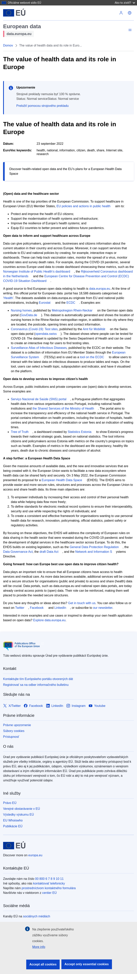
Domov (8, 45)
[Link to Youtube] (97, 706)
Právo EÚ (9, 803)
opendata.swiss (46, 333)
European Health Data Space (62, 480)
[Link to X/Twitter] (12, 706)
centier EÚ (49, 892)
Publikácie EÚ (13, 826)
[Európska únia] (14, 13)
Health (8, 298)
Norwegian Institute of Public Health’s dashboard (36, 271)
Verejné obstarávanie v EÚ (21, 808)
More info (38, 947)
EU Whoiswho (13, 820)
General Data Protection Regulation (94, 547)
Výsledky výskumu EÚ (18, 814)
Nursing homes (21, 310)
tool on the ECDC (92, 357)
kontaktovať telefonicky (49, 883)
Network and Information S (93, 551)
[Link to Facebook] (33, 706)
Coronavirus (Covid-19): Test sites (34, 329)
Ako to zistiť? (125, 2)
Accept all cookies (43, 964)
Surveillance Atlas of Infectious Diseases (39, 347)
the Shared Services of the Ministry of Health (63, 408)
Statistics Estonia (79, 431)
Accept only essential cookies (87, 964)
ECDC (70, 302)
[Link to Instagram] (76, 706)
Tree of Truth (20, 431)
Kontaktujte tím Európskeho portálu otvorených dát (38, 679)
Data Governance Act (18, 551)
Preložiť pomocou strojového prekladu (42, 105)
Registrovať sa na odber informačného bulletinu (36, 684)
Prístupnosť (11, 736)
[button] (129, 13)
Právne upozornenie (17, 725)
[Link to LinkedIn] (54, 706)
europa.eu (35, 855)
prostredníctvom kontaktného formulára (49, 888)
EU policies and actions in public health (84, 206)
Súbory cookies (13, 731)
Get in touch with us (81, 603)
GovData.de (29, 315)
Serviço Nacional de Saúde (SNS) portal (38, 399)
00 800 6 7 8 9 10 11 (49, 878)
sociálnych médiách (36, 916)
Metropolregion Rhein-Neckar (72, 310)
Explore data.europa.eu (49, 620)
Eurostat (45, 302)
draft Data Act (49, 551)
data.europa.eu (99, 288)
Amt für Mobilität (94, 329)
